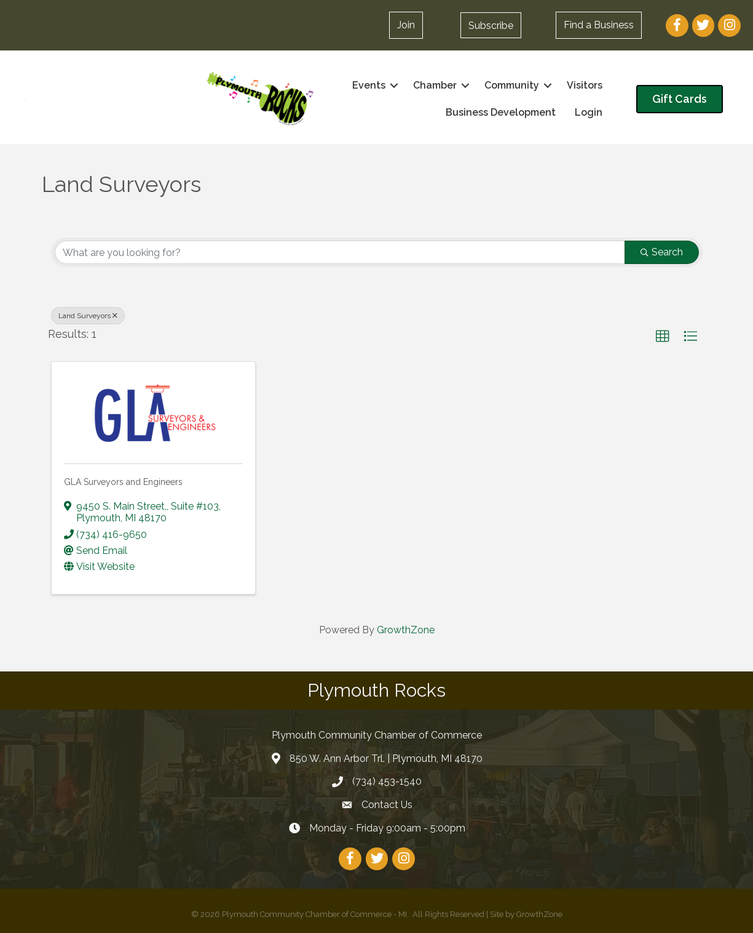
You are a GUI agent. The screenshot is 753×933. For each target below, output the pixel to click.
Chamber (435, 85)
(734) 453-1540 (387, 781)
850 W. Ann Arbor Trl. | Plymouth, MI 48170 (386, 758)
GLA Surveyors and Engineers (123, 482)
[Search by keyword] (340, 252)
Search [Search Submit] (662, 252)
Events (368, 85)
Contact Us (386, 805)
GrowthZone (406, 630)
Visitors (584, 85)
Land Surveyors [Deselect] (87, 315)
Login (588, 112)
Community (511, 85)
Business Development (501, 112)
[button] (406, 25)
